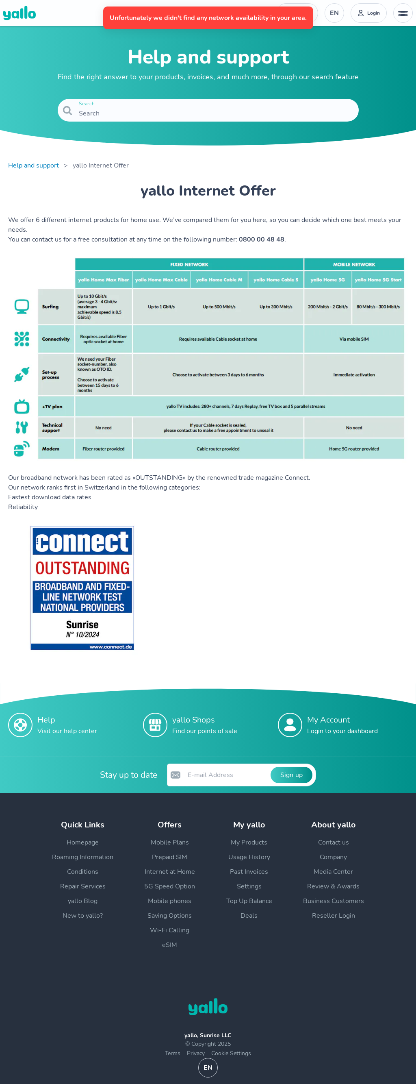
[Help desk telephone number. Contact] (297, 13)
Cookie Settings (231, 1053)
